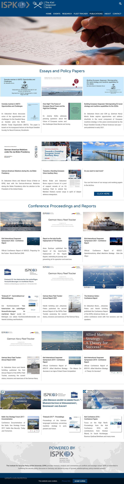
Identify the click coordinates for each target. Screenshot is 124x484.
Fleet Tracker (81, 14)
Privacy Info (66, 481)
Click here (103, 194)
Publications (96, 14)
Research (67, 14)
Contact (117, 14)
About (107, 14)
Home (48, 14)
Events (56, 14)
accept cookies (80, 481)
